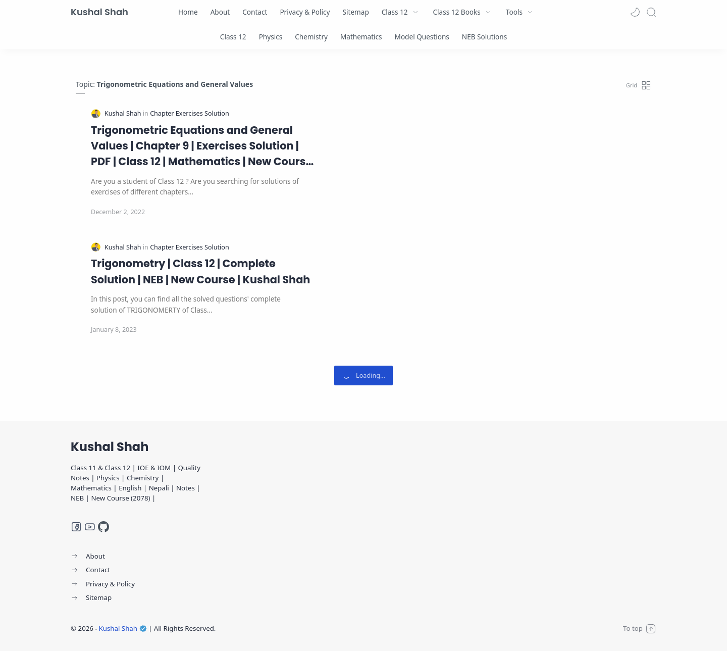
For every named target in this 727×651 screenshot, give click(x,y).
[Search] (651, 12)
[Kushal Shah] (124, 113)
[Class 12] (233, 36)
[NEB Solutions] (484, 36)
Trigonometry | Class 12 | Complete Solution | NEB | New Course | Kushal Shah (200, 271)
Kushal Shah (99, 12)
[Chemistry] (311, 36)
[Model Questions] (422, 36)
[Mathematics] (361, 36)
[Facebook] (76, 526)
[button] (635, 12)
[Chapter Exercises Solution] (189, 113)
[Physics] (271, 36)
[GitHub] (103, 526)
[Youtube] (89, 526)
